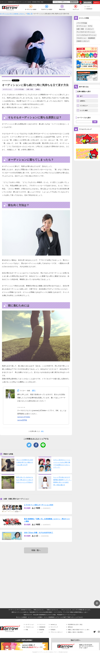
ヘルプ (88, 6)
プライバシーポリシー (57, 632)
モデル (90, 26)
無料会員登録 (87, 2)
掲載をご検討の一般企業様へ (76, 632)
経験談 (38, 89)
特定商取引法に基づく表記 (75, 624)
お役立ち (82, 101)
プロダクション (81, 38)
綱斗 (34, 391)
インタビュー (89, 29)
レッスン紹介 (84, 110)
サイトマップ (54, 627)
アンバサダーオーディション (86, 32)
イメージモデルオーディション (86, 35)
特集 (27, 629)
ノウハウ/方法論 (82, 23)
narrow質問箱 (22, 420)
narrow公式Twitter (23, 417)
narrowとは (54, 624)
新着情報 (41, 629)
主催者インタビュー (83, 41)
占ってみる (74, 2)
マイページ (42, 624)
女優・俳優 (80, 29)
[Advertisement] (19, 575)
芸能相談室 (89, 9)
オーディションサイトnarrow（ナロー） (48, 652)
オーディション (81, 26)
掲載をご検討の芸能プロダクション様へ (79, 629)
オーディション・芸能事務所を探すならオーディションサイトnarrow (15, 2)
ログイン (96, 2)
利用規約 (53, 629)
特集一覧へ (36, 550)
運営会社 (70, 627)
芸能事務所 (91, 38)
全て (81, 96)
